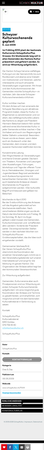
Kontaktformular (22, 359)
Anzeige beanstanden (11, 392)
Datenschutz (37, 422)
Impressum (28, 422)
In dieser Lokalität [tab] (12, 405)
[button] (3, 3)
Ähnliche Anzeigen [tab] (11, 401)
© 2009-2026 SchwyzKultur (14, 422)
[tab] (22, 411)
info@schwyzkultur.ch (13, 327)
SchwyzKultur (31, 3)
